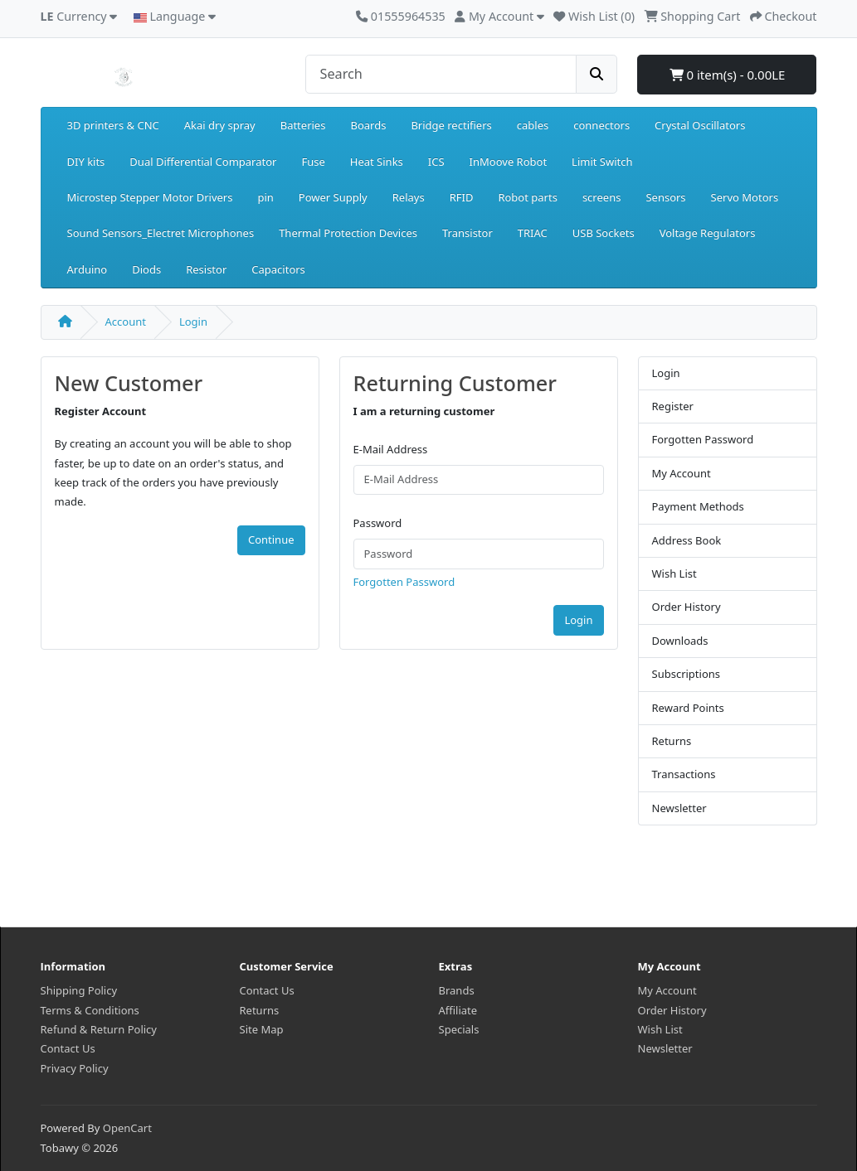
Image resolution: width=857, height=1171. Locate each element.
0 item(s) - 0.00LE (728, 74)
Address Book (687, 540)
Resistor (206, 269)
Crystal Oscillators (700, 125)
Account (125, 321)
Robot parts (527, 197)
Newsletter (679, 808)
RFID (462, 197)
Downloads (680, 640)
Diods (146, 269)
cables (532, 125)
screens (601, 197)
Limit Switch (602, 161)
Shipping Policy (79, 990)
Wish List (674, 573)
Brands (457, 990)
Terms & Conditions (90, 1010)
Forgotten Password (404, 581)
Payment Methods (698, 506)
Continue (271, 539)
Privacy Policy (75, 1068)
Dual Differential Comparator (202, 161)
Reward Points (688, 707)
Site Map (262, 1029)
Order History (686, 606)
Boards (368, 125)
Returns (672, 740)
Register (673, 406)
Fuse (312, 161)
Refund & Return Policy (99, 1029)
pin (265, 197)
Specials (459, 1029)
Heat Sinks (376, 161)
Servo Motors (745, 197)
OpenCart (127, 1127)
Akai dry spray (220, 125)
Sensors (665, 197)
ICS (436, 161)
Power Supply (333, 197)
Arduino (87, 269)
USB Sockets (603, 232)
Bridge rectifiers (451, 125)
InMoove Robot (509, 161)
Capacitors (278, 269)
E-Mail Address (390, 449)
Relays (408, 197)
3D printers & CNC (113, 125)
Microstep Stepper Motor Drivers (150, 197)
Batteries (303, 125)
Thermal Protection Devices (348, 232)
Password (377, 522)
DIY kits (86, 161)
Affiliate (458, 1010)
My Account (681, 473)
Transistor (467, 232)
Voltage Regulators (708, 232)
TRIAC (533, 232)
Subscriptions (686, 673)
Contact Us (68, 1048)
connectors (601, 125)
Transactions (684, 774)
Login (193, 321)
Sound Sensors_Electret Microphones (161, 232)
